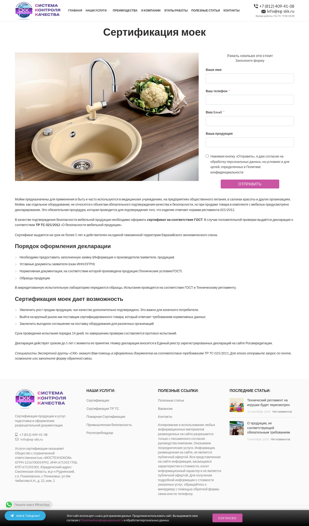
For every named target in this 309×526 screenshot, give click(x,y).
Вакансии (165, 409)
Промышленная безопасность (109, 425)
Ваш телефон (216, 91)
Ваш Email (214, 112)
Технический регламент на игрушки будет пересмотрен (268, 402)
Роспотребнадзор (99, 433)
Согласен (227, 518)
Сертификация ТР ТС (102, 409)
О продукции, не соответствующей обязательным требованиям (268, 428)
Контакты (165, 416)
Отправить (249, 184)
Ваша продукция (219, 133)
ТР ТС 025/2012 (48, 225)
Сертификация (97, 400)
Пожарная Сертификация (105, 416)
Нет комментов (282, 411)
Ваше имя (213, 70)
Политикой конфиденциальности (102, 520)
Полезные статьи (171, 400)
